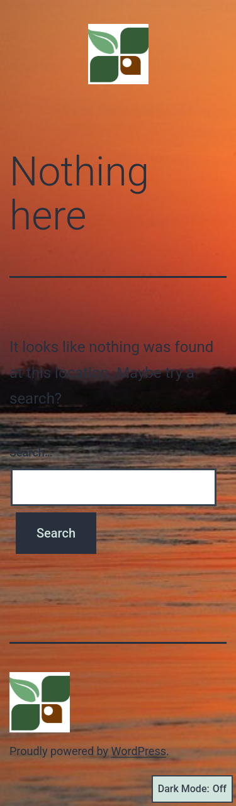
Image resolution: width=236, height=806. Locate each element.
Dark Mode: (192, 789)
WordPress (138, 751)
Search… (31, 452)
